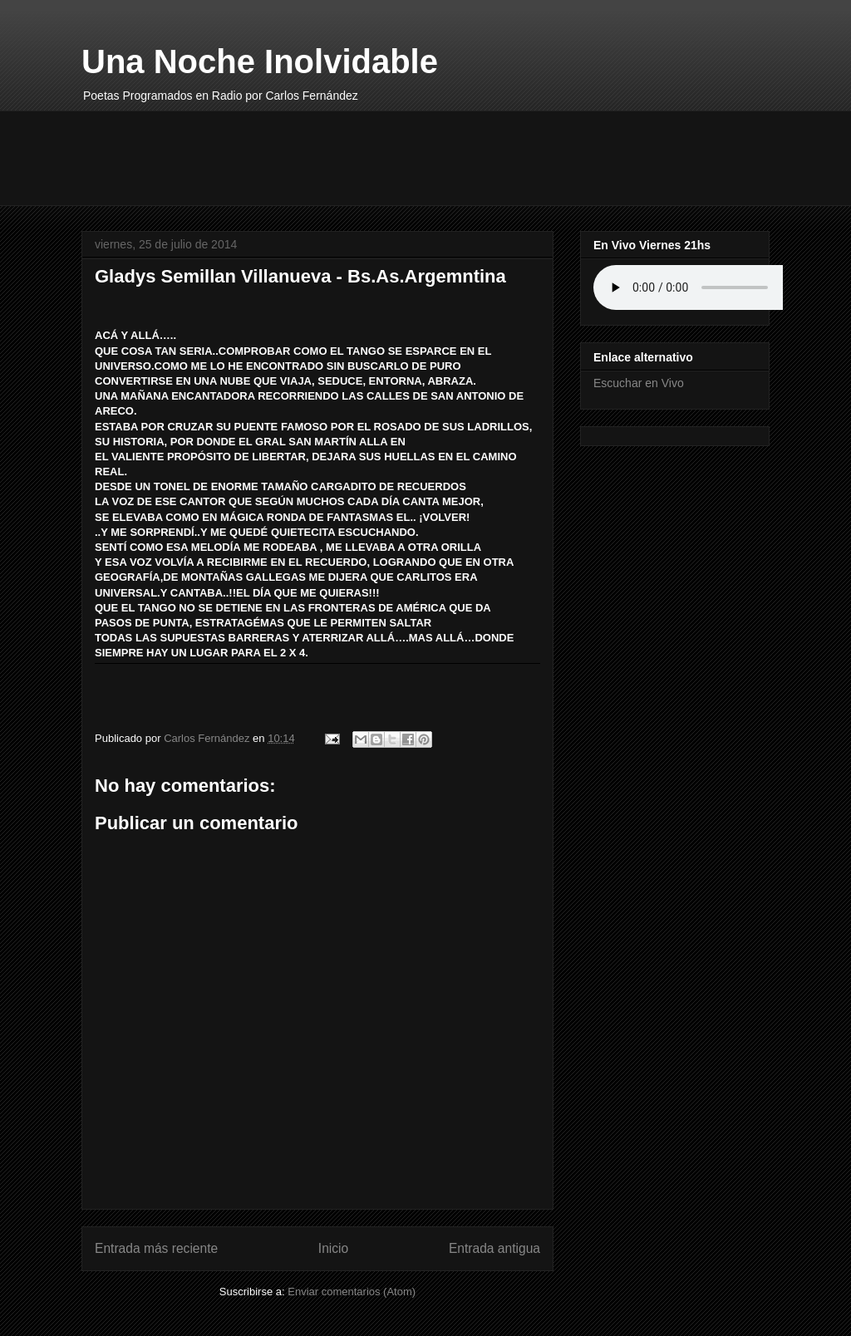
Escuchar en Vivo (638, 383)
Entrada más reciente (156, 1248)
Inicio (333, 1248)
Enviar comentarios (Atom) (352, 1291)
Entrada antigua (494, 1248)
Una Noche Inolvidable (259, 61)
